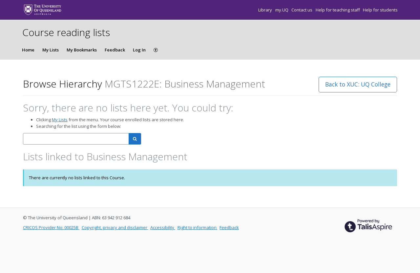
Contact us (302, 10)
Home (28, 50)
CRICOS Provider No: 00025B (51, 227)
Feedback (115, 50)
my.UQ (282, 10)
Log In (139, 50)
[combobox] (76, 139)
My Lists (50, 50)
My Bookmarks (82, 50)
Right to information (198, 227)
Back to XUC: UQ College (357, 84)
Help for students (380, 10)
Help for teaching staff (338, 10)
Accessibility (162, 227)
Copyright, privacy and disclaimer (115, 227)
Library (265, 10)
